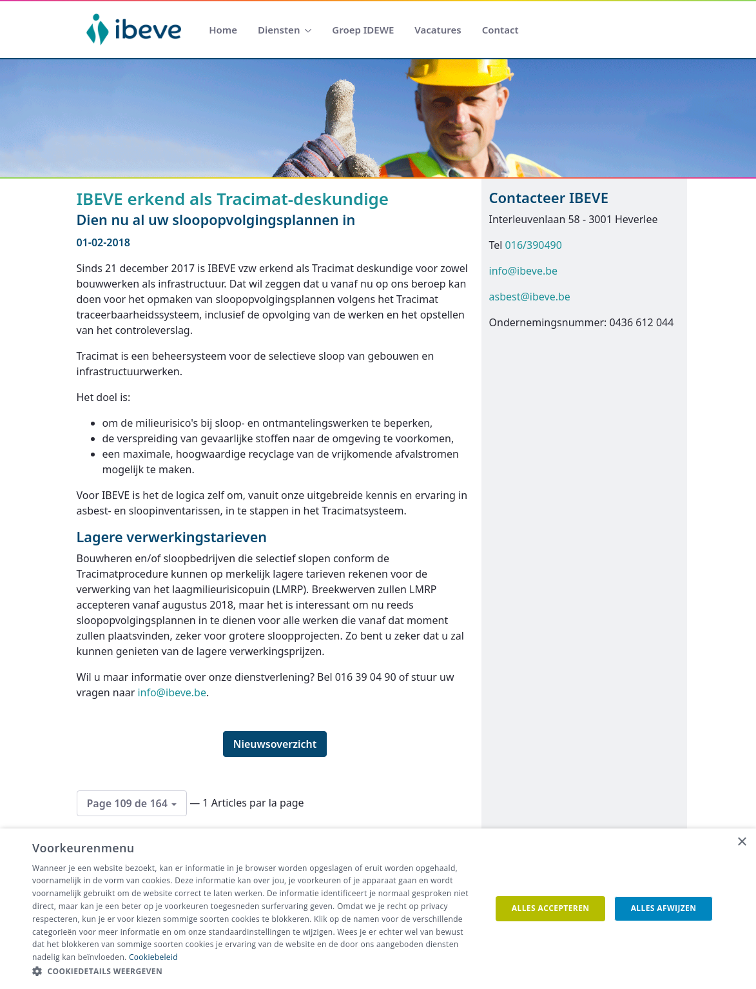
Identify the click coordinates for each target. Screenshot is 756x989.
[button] (255, 971)
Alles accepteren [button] (551, 908)
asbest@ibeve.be (529, 296)
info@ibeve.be (171, 692)
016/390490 (533, 245)
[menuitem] (223, 30)
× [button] (741, 842)
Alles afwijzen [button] (664, 908)
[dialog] (378, 908)
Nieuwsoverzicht (275, 744)
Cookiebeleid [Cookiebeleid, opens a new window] (153, 957)
